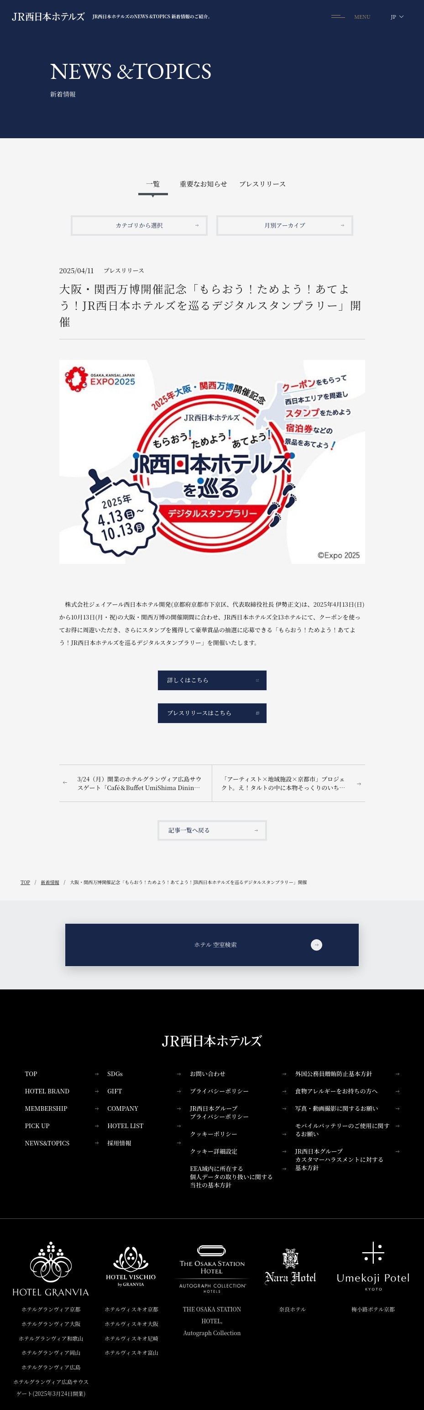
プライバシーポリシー (238, 1091)
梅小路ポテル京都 (373, 1309)
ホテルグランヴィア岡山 (51, 1352)
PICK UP (62, 1125)
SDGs (144, 1073)
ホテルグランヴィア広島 (51, 1367)
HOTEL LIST (144, 1125)
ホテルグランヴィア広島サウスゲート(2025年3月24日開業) (51, 1387)
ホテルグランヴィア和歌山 (51, 1338)
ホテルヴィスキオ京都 (131, 1309)
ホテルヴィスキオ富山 (131, 1352)
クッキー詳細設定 (238, 1151)
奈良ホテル (292, 1309)
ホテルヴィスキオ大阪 (131, 1323)
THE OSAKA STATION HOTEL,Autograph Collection (212, 1320)
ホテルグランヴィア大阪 (51, 1323)
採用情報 (144, 1143)
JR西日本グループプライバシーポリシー (238, 1112)
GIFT (144, 1091)
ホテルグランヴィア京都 (51, 1309)
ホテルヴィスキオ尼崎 (131, 1338)
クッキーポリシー (238, 1133)
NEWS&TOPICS (62, 1143)
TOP (62, 1073)
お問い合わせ (238, 1073)
